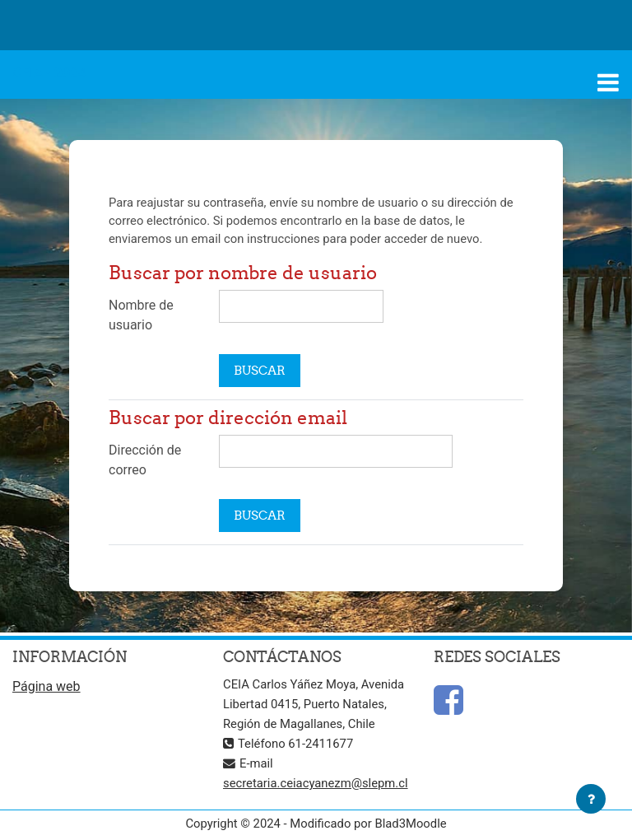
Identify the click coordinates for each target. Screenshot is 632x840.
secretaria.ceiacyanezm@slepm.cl (315, 783)
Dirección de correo (145, 460)
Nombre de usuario (141, 315)
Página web (46, 686)
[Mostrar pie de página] (591, 799)
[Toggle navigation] (608, 82)
